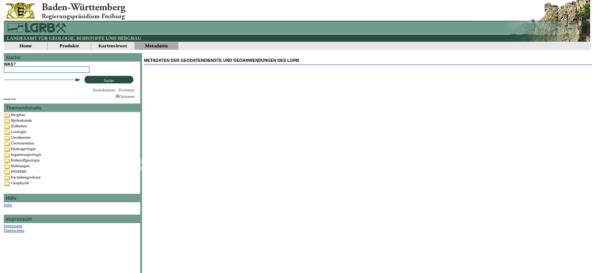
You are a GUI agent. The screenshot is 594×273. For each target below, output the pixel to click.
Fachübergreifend (25, 191)
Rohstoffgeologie (25, 174)
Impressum (13, 240)
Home (25, 46)
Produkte (69, 46)
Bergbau (18, 129)
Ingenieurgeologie (26, 168)
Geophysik (20, 197)
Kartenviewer (113, 46)
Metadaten (156, 46)
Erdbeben (19, 140)
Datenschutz (14, 244)
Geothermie (21, 151)
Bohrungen (20, 180)
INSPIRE (19, 186)
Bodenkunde (21, 134)
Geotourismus (22, 157)
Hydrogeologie (23, 163)
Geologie (18, 146)
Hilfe (8, 219)
